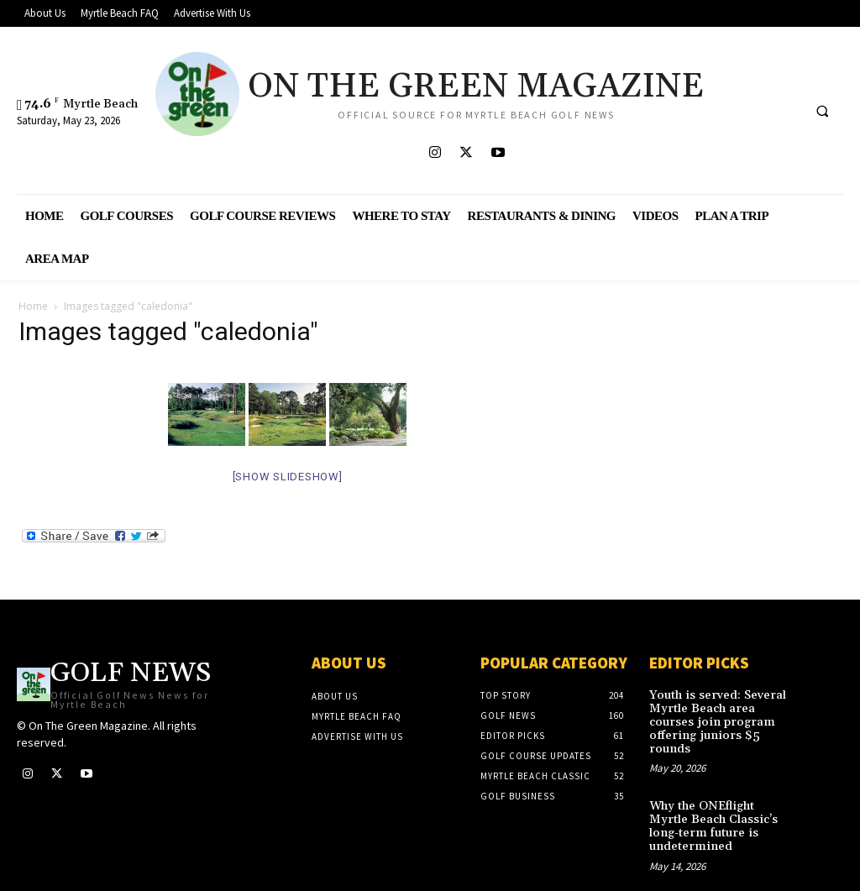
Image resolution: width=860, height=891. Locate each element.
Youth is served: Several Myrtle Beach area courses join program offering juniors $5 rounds (721, 715)
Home (33, 306)
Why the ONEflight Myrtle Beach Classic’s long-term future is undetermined (720, 804)
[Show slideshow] (288, 476)
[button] (822, 112)
